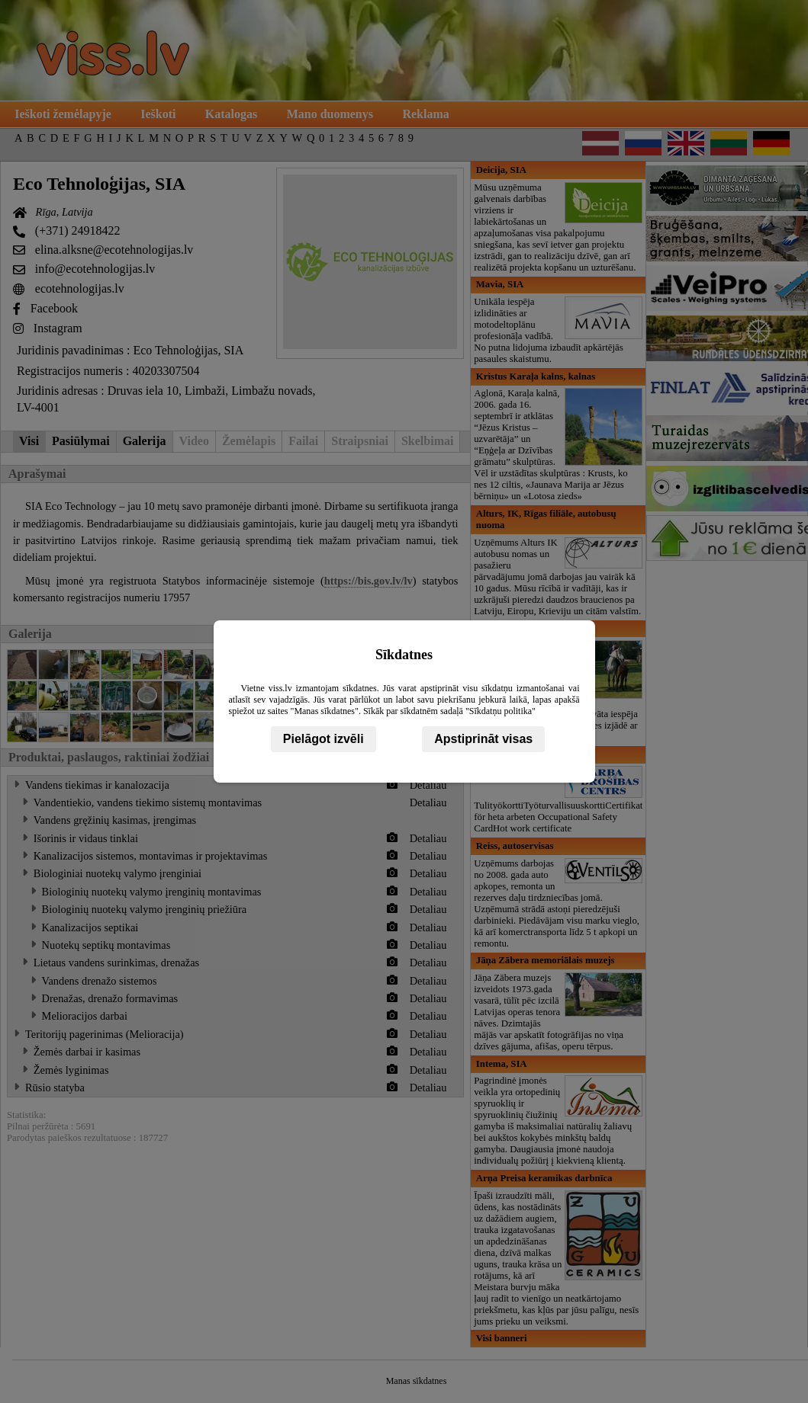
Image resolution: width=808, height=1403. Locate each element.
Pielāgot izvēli (323, 738)
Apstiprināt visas (483, 738)
